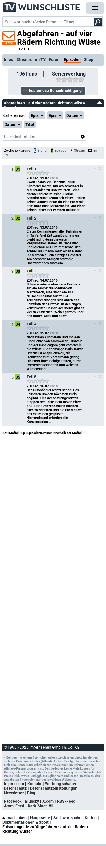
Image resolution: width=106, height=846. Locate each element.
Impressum (14, 783)
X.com (48, 801)
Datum (74, 115)
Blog (31, 793)
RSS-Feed (66, 801)
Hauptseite (40, 817)
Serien (91, 817)
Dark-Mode (41, 806)
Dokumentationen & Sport (25, 822)
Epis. (37, 115)
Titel (29, 124)
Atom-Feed (14, 806)
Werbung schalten (61, 783)
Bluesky (32, 801)
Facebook (12, 801)
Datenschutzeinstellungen (53, 788)
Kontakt (34, 783)
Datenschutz (15, 788)
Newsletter (14, 793)
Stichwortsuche (67, 817)
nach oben (14, 817)
